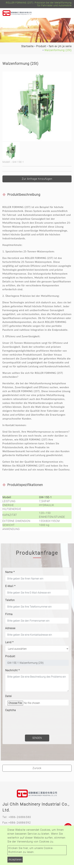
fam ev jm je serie (60, 46)
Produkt (41, 46)
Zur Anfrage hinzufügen (37, 178)
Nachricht (12, 670)
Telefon (10, 600)
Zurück (37, 768)
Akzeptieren (15, 859)
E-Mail (10, 586)
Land (9, 642)
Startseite (27, 46)
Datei (8, 696)
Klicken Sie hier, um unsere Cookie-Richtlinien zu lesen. (30, 850)
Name (10, 572)
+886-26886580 (20, 817)
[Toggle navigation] (66, 13)
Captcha (10, 710)
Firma (9, 614)
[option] (37, 106)
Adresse (10, 628)
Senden (37, 737)
